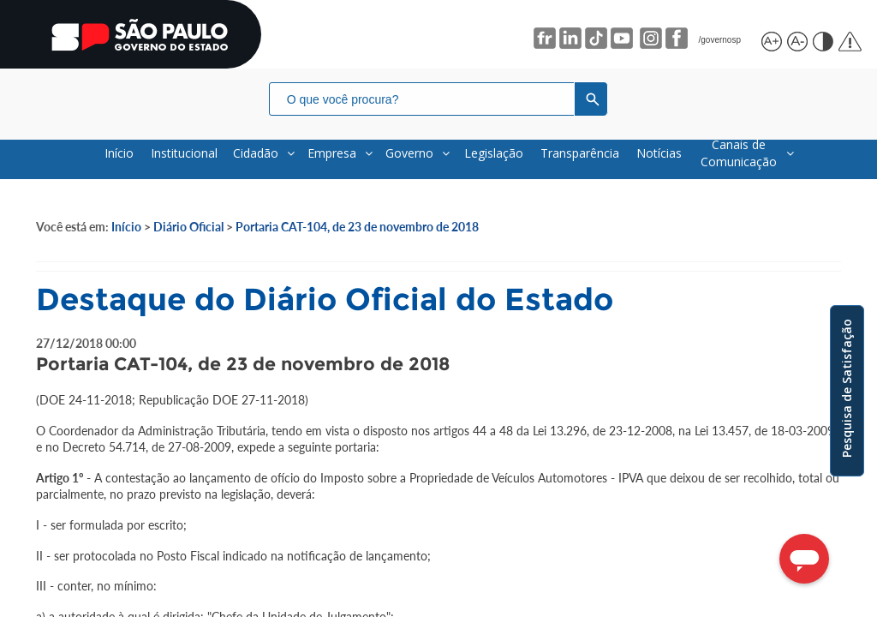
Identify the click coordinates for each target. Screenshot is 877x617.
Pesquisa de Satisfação (846, 388)
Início (126, 226)
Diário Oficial (188, 226)
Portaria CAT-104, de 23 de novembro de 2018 (357, 226)
